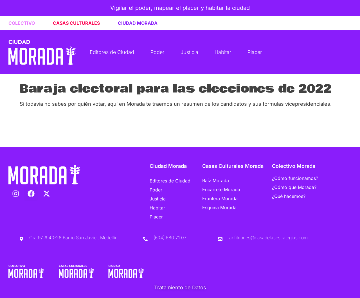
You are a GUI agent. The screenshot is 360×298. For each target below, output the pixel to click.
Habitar (223, 52)
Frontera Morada (220, 198)
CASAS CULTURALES (76, 23)
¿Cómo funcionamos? (295, 178)
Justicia (189, 52)
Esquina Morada (219, 207)
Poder (157, 52)
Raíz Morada (215, 180)
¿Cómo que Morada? (294, 187)
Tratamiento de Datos (180, 287)
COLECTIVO (21, 23)
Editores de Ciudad (112, 52)
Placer (255, 52)
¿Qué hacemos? (288, 196)
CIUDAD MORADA (138, 23)
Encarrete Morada (221, 189)
